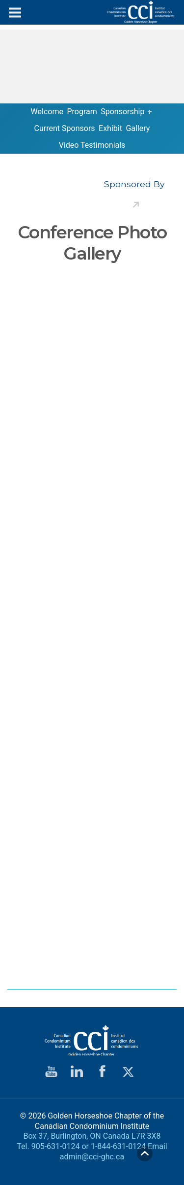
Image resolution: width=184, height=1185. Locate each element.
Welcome (47, 111)
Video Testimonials (92, 145)
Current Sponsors (64, 128)
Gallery (138, 128)
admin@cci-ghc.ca (92, 1156)
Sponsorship (122, 111)
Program (82, 111)
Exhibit (110, 128)
